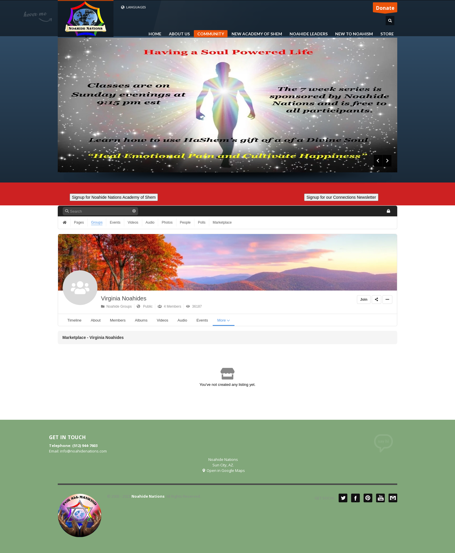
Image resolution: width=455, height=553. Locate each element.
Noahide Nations (148, 496)
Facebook (355, 498)
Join (363, 300)
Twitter (343, 498)
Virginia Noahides (123, 298)
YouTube (380, 498)
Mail (393, 498)
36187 (194, 306)
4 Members (169, 306)
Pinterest (368, 498)
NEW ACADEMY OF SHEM (255, 34)
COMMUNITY (210, 33)
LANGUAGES (133, 7)
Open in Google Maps (223, 470)
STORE (387, 34)
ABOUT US (177, 34)
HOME (155, 34)
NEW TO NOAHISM (352, 34)
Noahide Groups (116, 306)
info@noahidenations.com (83, 451)
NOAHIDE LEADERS (307, 34)
